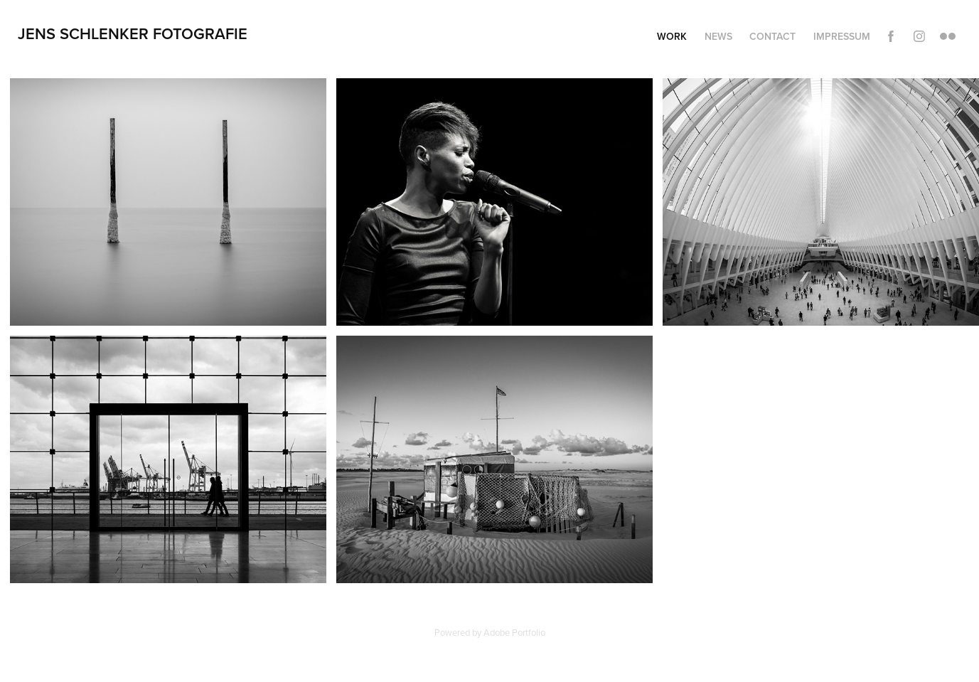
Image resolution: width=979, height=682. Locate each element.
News (718, 36)
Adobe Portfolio (514, 632)
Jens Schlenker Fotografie (132, 33)
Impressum (841, 36)
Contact (772, 36)
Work (672, 36)
